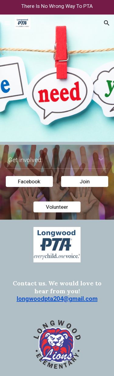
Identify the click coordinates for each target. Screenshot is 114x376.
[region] (57, 7)
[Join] (84, 181)
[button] (7, 23)
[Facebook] (29, 181)
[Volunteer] (57, 206)
